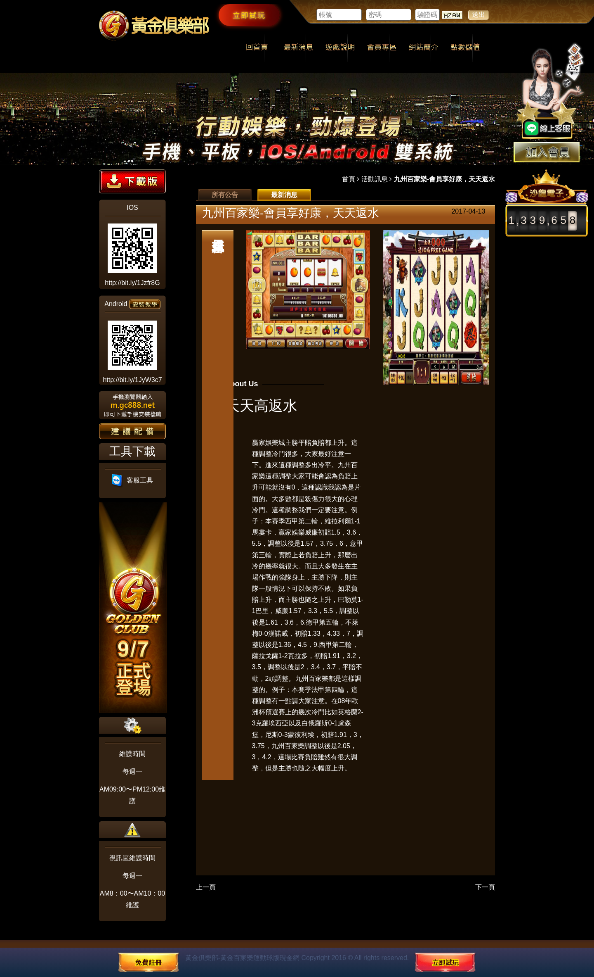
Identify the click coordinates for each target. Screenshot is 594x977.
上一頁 (206, 887)
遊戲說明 (340, 48)
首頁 (348, 179)
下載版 (132, 181)
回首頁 (257, 48)
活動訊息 (374, 179)
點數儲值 (465, 48)
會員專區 (382, 48)
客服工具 (132, 480)
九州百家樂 (311, 678)
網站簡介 (423, 48)
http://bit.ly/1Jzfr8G (132, 282)
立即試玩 (249, 15)
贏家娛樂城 (268, 442)
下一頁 (485, 887)
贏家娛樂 (291, 532)
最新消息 (298, 48)
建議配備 (132, 431)
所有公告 (225, 194)
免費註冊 (148, 962)
